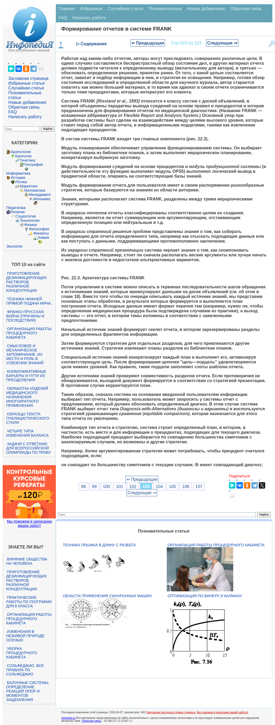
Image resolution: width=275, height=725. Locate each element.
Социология (25, 216)
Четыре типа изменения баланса (27, 433)
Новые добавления (27, 102)
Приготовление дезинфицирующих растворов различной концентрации (26, 282)
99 (94, 486)
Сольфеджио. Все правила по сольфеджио (25, 669)
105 (172, 486)
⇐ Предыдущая (147, 43)
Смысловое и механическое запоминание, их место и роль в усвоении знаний (24, 354)
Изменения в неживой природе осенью (25, 635)
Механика (41, 199)
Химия (43, 237)
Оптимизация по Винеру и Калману (205, 596)
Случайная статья (26, 88)
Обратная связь (24, 107)
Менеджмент (40, 194)
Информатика (18, 173)
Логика (21, 182)
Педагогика (16, 208)
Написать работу (25, 116)
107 (199, 486)
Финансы (41, 233)
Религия (18, 212)
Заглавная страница (28, 78)
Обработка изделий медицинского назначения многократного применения (27, 397)
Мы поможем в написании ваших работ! (29, 523)
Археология (21, 152)
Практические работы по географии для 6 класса (29, 601)
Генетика (27, 160)
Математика (34, 190)
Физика (30, 225)
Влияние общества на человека (26, 561)
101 (119, 486)
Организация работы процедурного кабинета (28, 333)
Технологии (29, 220)
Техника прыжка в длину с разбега (99, 545)
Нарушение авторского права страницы (171, 712)
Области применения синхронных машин (107, 596)
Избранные (91, 8)
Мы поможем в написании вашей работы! (222, 712)
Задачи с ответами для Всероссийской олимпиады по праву (28, 448)
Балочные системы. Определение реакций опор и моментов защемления (27, 691)
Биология (23, 156)
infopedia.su (68, 717)
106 (185, 486)
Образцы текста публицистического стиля (27, 418)
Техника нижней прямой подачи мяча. (29, 301)
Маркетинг (29, 186)
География (33, 164)
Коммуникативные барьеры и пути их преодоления (26, 375)
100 (106, 486)
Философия (39, 229)
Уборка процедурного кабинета (21, 652)
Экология (14, 246)
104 (159, 486)
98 (83, 486)
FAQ (12, 112)
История (18, 177)
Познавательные (165, 8)
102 (132, 486)
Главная (67, 8)
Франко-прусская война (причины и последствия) (25, 316)
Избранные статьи (26, 83)
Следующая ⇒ (222, 43)
